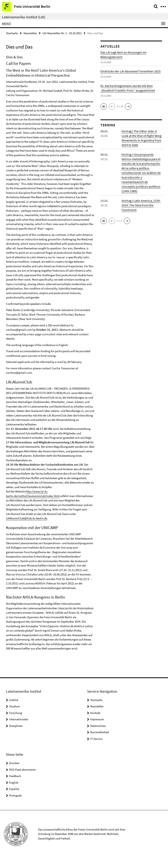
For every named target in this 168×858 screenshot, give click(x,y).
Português (15, 795)
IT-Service (96, 739)
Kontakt (95, 713)
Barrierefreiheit (99, 732)
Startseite (12, 33)
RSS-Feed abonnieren (22, 769)
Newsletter (30, 33)
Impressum (97, 719)
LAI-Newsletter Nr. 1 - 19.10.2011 (62, 33)
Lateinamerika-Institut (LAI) (23, 17)
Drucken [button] (14, 763)
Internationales (18, 719)
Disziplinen (16, 726)
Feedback (15, 776)
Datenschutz (98, 726)
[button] (103, 106)
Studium (14, 706)
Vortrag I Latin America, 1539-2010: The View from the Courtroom (141, 205)
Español (14, 789)
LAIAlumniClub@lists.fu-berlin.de (26, 518)
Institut (13, 700)
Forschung (15, 713)
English (13, 782)
